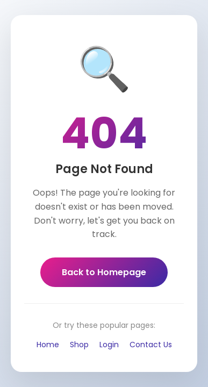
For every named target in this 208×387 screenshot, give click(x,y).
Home (48, 344)
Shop (79, 344)
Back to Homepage (104, 272)
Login (109, 344)
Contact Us (151, 344)
